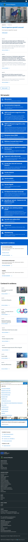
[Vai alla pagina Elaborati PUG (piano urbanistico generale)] (5, 323)
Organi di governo (4, 462)
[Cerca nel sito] (25, 4)
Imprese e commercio (4, 485)
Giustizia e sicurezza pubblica (6, 484)
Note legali (2, 529)
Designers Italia (17, 535)
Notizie (2, 496)
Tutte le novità (5, 88)
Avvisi (2, 499)
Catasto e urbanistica (4, 480)
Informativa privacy (4, 527)
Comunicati (3, 497)
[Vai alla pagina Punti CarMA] (5, 358)
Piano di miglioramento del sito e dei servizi (8, 531)
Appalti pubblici (3, 477)
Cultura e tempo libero (5, 481)
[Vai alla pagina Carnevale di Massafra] (5, 305)
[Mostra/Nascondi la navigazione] (1, 4)
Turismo (2, 490)
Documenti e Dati (4, 467)
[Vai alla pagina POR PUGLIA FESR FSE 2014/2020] (6, 332)
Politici (2, 466)
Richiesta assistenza (4, 524)
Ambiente (2, 475)
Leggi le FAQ (3, 520)
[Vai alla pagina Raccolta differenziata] (5, 368)
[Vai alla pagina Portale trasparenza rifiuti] (6, 341)
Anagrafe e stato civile (5, 476)
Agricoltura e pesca (4, 473)
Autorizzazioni (3, 479)
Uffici (1, 465)
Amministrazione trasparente (6, 525)
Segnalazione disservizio (5, 522)
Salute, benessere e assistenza (6, 487)
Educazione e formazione (5, 482)
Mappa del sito (3, 535)
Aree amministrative (4, 463)
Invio (25, 383)
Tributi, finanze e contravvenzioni (7, 489)
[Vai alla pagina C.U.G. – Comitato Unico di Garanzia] (5, 314)
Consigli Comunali (4, 468)
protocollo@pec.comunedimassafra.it (8, 517)
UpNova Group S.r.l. (21, 539)
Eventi (2, 505)
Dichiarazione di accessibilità (6, 530)
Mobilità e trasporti (4, 486)
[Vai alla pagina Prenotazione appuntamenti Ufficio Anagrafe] (6, 350)
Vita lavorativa (3, 491)
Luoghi (2, 504)
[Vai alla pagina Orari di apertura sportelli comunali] (5, 293)
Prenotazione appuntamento (6, 521)
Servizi (2, 526)
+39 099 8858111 (10, 518)
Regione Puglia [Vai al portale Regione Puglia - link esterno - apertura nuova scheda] (4, 1)
